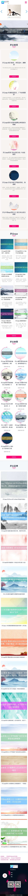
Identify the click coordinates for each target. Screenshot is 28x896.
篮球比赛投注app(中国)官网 (15, 859)
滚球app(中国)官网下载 (5, 858)
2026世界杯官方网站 (4, 859)
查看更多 (14, 335)
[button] (26, 11)
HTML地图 (20, 895)
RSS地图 (17, 895)
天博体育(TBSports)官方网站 (11, 856)
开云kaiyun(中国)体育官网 (16, 858)
